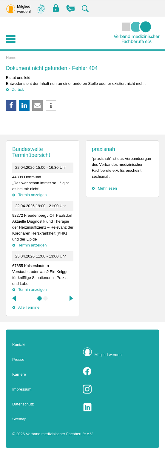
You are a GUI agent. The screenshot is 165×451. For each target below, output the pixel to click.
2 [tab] (46, 299)
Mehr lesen (107, 188)
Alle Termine (28, 307)
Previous (15, 298)
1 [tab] (40, 299)
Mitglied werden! (109, 354)
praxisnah (103, 149)
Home (11, 57)
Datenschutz (23, 404)
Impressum (21, 389)
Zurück (18, 89)
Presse (18, 359)
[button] (11, 105)
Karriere (19, 374)
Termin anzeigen (32, 195)
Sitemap (19, 419)
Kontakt (18, 344)
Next (71, 298)
